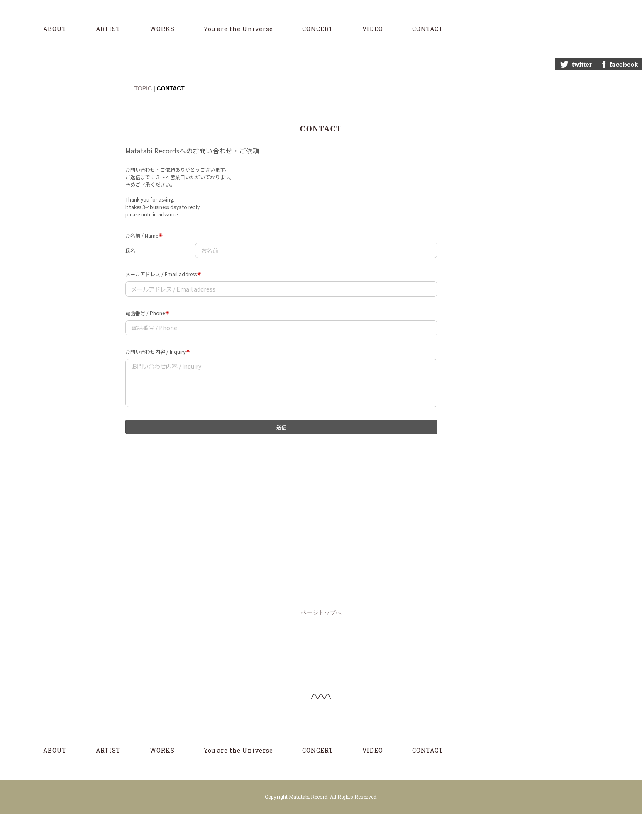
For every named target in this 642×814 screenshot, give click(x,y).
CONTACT (427, 29)
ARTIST (108, 29)
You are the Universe (238, 29)
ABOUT (55, 29)
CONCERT (317, 29)
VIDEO (372, 29)
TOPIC (143, 88)
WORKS (162, 29)
